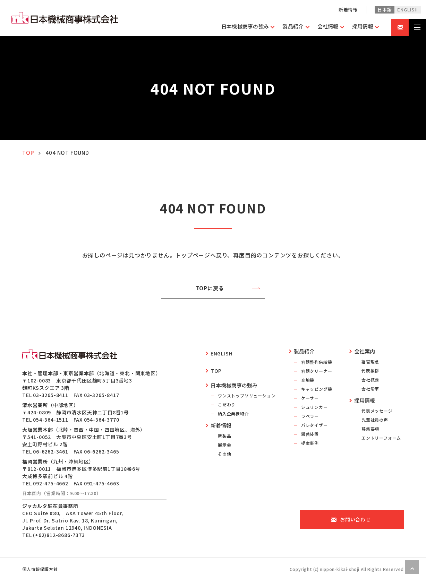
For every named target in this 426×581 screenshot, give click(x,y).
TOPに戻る (213, 288)
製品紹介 (304, 351)
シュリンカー (314, 407)
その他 (224, 445)
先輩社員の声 (374, 420)
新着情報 (348, 9)
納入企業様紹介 (233, 404)
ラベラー (310, 416)
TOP (28, 152)
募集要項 (370, 429)
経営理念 (370, 361)
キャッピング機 (316, 389)
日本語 (384, 9)
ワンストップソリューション (246, 386)
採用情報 (364, 400)
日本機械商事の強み (234, 376)
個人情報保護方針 (40, 569)
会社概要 (370, 379)
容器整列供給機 (316, 362)
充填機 (307, 380)
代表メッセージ (377, 411)
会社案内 (364, 351)
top (216, 363)
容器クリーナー (316, 371)
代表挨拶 (370, 370)
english (407, 9)
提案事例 (310, 443)
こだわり (227, 395)
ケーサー (310, 398)
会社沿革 (370, 388)
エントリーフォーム (381, 438)
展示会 (224, 436)
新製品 (224, 427)
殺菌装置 (310, 434)
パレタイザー (314, 425)
